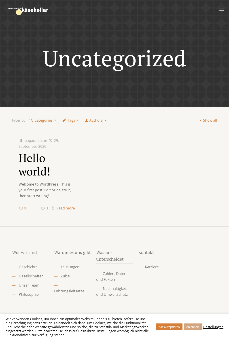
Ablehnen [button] (192, 327)
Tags (71, 120)
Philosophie (29, 294)
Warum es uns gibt (72, 252)
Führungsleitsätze (69, 291)
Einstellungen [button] (213, 327)
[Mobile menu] (222, 10)
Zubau (66, 276)
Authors (96, 120)
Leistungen (70, 266)
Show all (207, 120)
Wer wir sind (24, 252)
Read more (65, 208)
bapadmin (33, 140)
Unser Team (29, 285)
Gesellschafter (31, 276)
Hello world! (34, 164)
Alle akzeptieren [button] (169, 327)
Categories (43, 120)
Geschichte (28, 266)
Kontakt (146, 252)
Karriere (152, 266)
